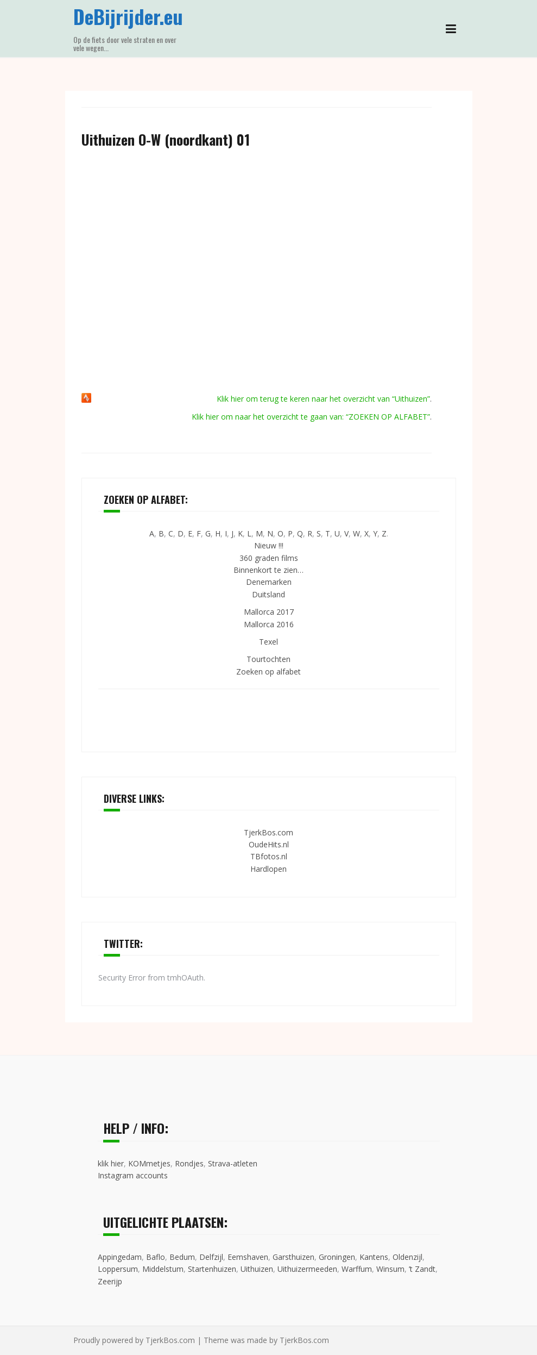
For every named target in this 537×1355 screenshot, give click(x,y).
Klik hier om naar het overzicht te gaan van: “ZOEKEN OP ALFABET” (311, 416)
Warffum (357, 1269)
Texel (268, 641)
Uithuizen (257, 1269)
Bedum (182, 1257)
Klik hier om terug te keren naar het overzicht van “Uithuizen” (323, 399)
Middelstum (163, 1269)
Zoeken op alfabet (268, 671)
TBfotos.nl (268, 856)
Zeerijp (110, 1281)
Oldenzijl (407, 1257)
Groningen (337, 1257)
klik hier (111, 1163)
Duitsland (268, 594)
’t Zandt (422, 1269)
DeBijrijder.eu (128, 16)
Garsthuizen (293, 1257)
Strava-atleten (232, 1163)
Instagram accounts (133, 1175)
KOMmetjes (149, 1163)
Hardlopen (268, 869)
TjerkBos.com (268, 832)
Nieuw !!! (268, 545)
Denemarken (269, 582)
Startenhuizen (212, 1269)
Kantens (373, 1257)
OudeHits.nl (269, 844)
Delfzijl (211, 1257)
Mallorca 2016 (269, 624)
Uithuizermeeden (307, 1269)
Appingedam (120, 1257)
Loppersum (118, 1269)
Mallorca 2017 (269, 612)
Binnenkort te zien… (268, 570)
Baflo (155, 1257)
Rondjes (189, 1163)
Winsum (390, 1269)
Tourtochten (268, 659)
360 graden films (268, 558)
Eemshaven (248, 1257)
